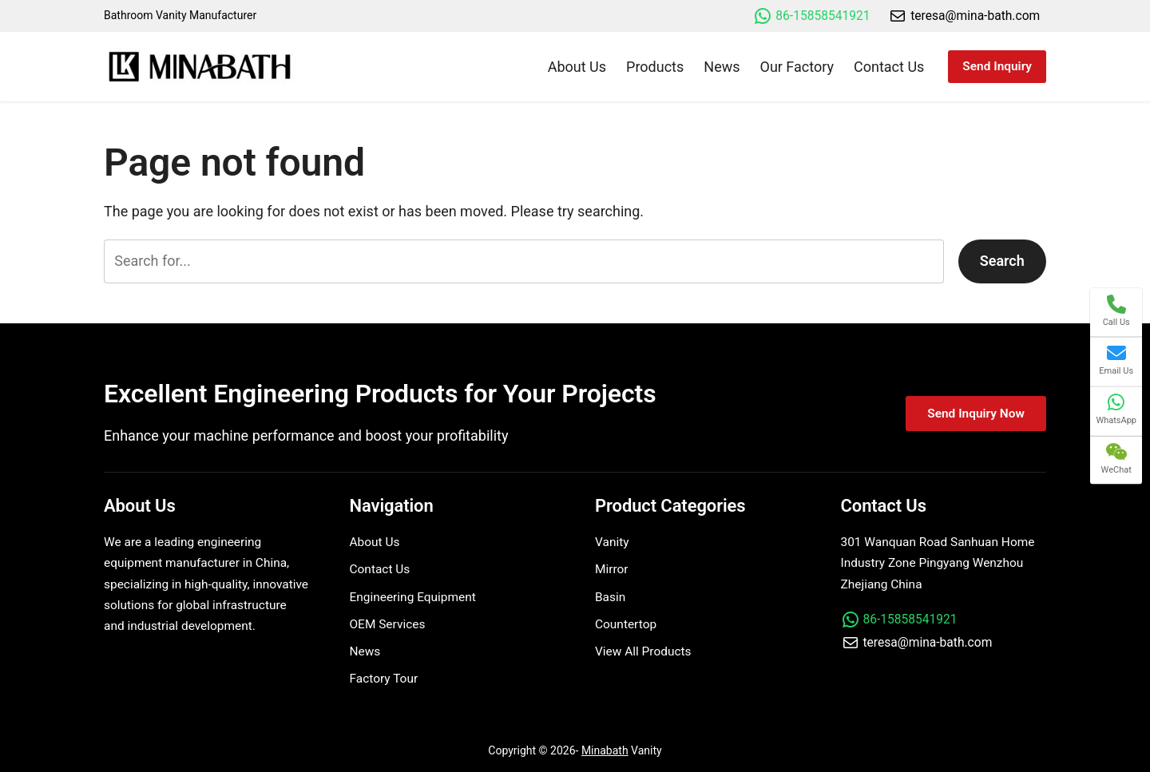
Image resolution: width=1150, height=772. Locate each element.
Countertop (625, 624)
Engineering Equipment (413, 597)
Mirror (612, 569)
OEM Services (388, 624)
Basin (610, 597)
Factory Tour (384, 678)
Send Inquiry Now (976, 413)
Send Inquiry (997, 66)
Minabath (605, 750)
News (365, 651)
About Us (375, 542)
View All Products (643, 651)
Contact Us (380, 569)
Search (1002, 260)
